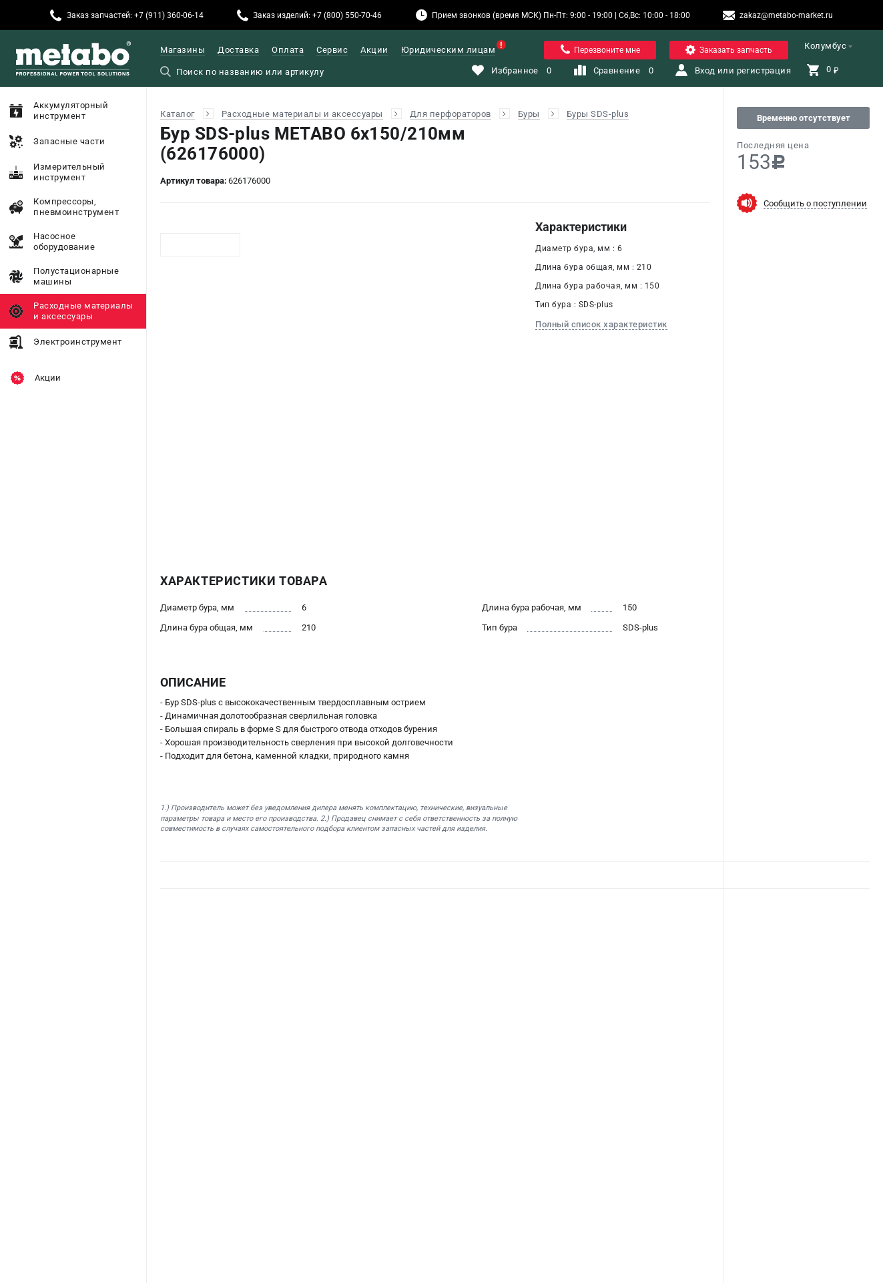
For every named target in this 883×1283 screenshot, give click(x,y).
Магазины (182, 50)
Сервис (332, 50)
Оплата (288, 50)
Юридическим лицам (448, 50)
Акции (374, 50)
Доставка (238, 50)
